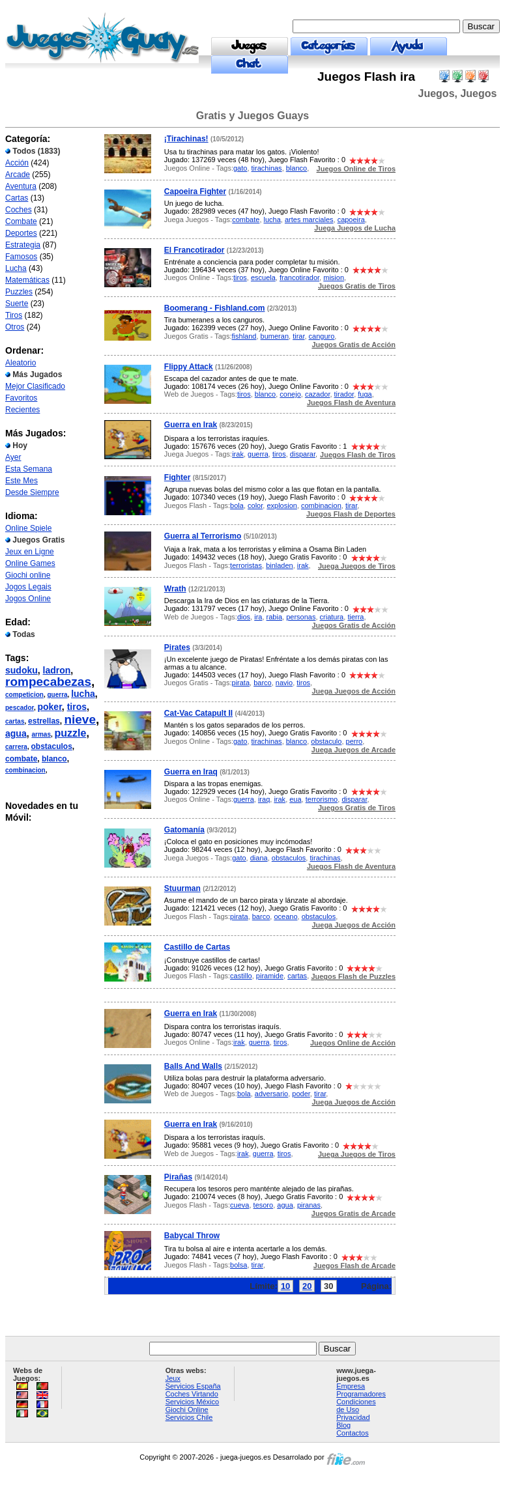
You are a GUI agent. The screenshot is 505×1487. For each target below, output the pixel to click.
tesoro (263, 1205)
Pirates (177, 647)
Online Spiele (28, 528)
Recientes (22, 409)
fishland (244, 336)
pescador (19, 707)
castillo (241, 976)
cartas (14, 721)
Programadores (361, 1394)
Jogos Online (28, 598)
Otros (14, 327)
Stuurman (182, 888)
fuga (364, 394)
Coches (18, 209)
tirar (298, 336)
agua (16, 733)
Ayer (13, 457)
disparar (302, 454)
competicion (24, 694)
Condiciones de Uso (356, 1405)
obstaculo (326, 741)
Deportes (21, 233)
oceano (285, 916)
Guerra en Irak (190, 424)
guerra (57, 694)
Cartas (16, 198)
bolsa (238, 1265)
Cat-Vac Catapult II (198, 713)
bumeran (275, 336)
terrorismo (322, 799)
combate (21, 758)
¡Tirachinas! (186, 138)
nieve (80, 719)
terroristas (246, 565)
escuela (263, 277)
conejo (290, 394)
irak (238, 454)
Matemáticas (27, 280)
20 (306, 1286)
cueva (239, 1205)
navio (284, 683)
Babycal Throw (192, 1235)
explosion (281, 505)
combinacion (25, 770)
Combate (21, 221)
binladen (279, 565)
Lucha (16, 268)
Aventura (20, 186)
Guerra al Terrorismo (203, 536)
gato (240, 168)
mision (333, 277)
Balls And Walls (193, 1066)
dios (243, 617)
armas (40, 734)
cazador (317, 394)
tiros (77, 706)
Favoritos (21, 398)
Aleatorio (20, 362)
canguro (322, 336)
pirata (241, 683)
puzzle (71, 733)
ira (258, 617)
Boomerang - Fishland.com (214, 308)
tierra (355, 617)
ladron (57, 670)
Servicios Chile (189, 1417)
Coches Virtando (192, 1394)
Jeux (173, 1378)
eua (295, 799)
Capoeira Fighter (195, 191)
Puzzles (19, 291)
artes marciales (309, 219)
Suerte (16, 303)
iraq (264, 799)
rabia (274, 617)
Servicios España (193, 1386)
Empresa (350, 1386)
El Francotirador (194, 250)
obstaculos (51, 746)
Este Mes (21, 480)
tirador (344, 394)
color (255, 505)
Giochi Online (187, 1409)
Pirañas (178, 1177)
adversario (271, 1094)
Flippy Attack (188, 366)
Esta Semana (28, 469)
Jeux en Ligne (29, 551)
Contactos (352, 1433)
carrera (16, 746)
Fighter (177, 477)
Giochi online (27, 575)
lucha (83, 693)
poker (49, 706)
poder (301, 1094)
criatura (332, 617)
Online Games (30, 563)
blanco (54, 758)
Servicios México (193, 1402)
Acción (17, 162)
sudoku (21, 670)
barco (262, 683)
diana (259, 858)
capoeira (351, 219)
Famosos (21, 256)
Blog (343, 1425)
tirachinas (267, 168)
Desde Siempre (32, 492)
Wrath (175, 588)
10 (285, 1286)
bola (237, 505)
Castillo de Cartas (197, 947)
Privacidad (352, 1417)
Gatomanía (184, 829)
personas (300, 617)
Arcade (17, 174)
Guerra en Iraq (191, 771)
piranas (309, 1205)
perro (354, 741)
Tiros (13, 315)
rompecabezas (48, 681)
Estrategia (22, 244)
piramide (269, 976)
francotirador (299, 277)
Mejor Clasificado (35, 386)
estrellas (44, 721)
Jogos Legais (28, 586)
